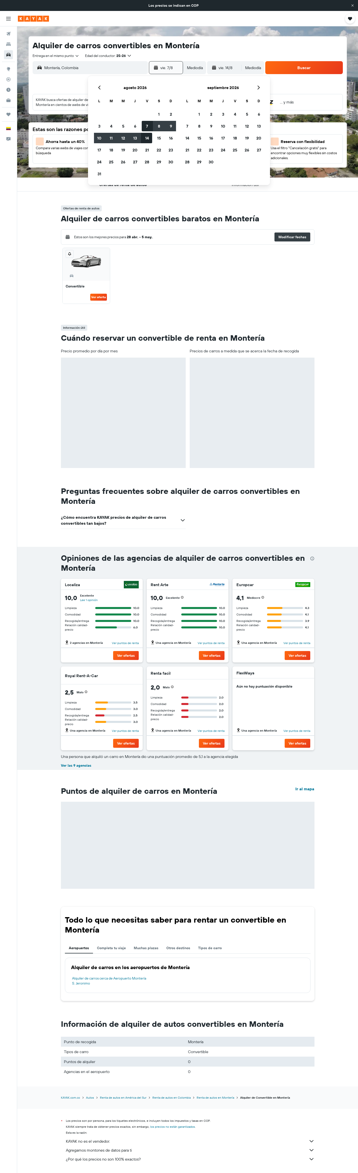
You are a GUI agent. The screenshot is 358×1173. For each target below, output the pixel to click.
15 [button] (159, 138)
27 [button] (135, 161)
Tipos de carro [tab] (210, 948)
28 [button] (147, 161)
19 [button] (123, 149)
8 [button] (159, 126)
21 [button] (147, 149)
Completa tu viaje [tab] (111, 948)
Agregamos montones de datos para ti (190, 1150)
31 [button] (99, 173)
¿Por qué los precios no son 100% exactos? (190, 1159)
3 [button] (99, 126)
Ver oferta (98, 297)
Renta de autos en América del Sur (123, 1097)
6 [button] (135, 126)
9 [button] (171, 126)
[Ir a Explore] (8, 69)
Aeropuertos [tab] (79, 948)
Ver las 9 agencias (76, 765)
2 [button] (171, 114)
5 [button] (123, 126)
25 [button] (111, 161)
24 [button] (99, 161)
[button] (352, 5)
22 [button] (159, 149)
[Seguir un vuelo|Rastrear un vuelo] (8, 79)
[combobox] (56, 55)
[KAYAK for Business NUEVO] (8, 100)
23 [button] (171, 149)
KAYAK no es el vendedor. (190, 1141)
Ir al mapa (304, 788)
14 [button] (147, 138)
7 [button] (147, 126)
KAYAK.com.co (70, 1097)
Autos (90, 1097)
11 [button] (111, 138)
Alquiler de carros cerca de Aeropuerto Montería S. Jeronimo (109, 980)
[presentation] (312, 558)
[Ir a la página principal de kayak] (33, 19)
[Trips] (8, 114)
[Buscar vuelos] (8, 34)
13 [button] (135, 138)
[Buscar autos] (8, 55)
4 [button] (111, 126)
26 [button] (123, 161)
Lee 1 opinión (89, 600)
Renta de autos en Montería (215, 1097)
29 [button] (159, 161)
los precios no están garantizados (172, 1126)
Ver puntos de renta (125, 643)
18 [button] (111, 149)
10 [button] (99, 138)
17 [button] (99, 149)
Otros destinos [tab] (178, 948)
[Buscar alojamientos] (8, 44)
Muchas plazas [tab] (146, 948)
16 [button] (171, 138)
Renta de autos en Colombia (171, 1097)
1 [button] (159, 114)
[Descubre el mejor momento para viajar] (8, 90)
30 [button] (170, 161)
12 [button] (123, 138)
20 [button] (135, 149)
